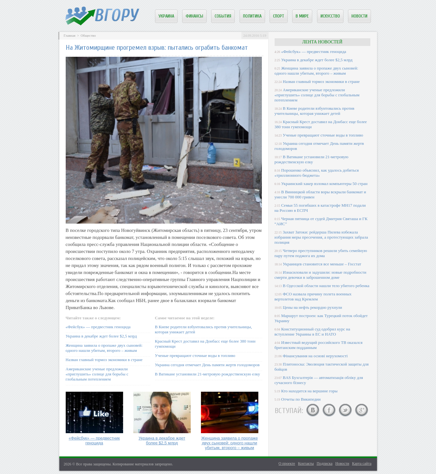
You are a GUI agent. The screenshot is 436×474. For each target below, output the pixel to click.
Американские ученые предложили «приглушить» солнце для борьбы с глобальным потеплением (97, 374)
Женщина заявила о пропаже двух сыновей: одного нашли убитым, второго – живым (104, 348)
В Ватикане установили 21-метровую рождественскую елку (207, 374)
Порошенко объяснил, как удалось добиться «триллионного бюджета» (317, 173)
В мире (302, 16)
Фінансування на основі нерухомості (315, 355)
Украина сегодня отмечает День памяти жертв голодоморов (207, 364)
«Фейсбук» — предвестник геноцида (98, 326)
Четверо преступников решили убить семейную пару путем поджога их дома (321, 253)
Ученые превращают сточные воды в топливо (195, 355)
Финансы (194, 16)
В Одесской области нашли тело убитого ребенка (326, 285)
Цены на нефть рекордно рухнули (312, 307)
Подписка (325, 463)
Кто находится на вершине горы (309, 391)
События (223, 16)
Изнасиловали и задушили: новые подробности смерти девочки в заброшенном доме (320, 275)
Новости (359, 16)
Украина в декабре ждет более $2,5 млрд (101, 336)
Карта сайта (362, 463)
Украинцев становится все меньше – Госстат (322, 264)
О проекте (286, 463)
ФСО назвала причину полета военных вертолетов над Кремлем (313, 296)
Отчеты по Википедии (301, 399)
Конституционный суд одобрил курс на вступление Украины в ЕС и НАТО (312, 332)
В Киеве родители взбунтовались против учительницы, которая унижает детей (314, 111)
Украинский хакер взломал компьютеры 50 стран (324, 183)
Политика (252, 16)
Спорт (278, 16)
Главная (70, 35)
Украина (166, 16)
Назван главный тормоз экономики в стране (104, 359)
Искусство (330, 16)
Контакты (306, 463)
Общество (88, 35)
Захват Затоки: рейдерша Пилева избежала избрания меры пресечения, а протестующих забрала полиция (321, 237)
